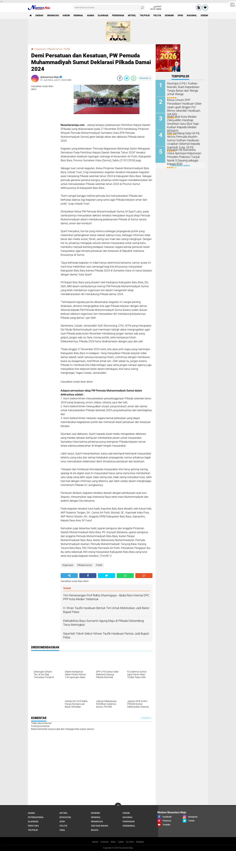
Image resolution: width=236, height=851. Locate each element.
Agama (90, 15)
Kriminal (78, 15)
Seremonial (207, 15)
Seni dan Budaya (99, 825)
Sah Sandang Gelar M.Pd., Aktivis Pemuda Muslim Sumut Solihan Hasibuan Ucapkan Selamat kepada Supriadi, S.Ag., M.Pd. (182, 139)
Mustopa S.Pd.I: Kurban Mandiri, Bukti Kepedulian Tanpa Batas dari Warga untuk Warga (184, 88)
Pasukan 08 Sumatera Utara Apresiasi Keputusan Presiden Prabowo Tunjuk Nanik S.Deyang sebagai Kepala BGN (184, 154)
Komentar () (145, 78)
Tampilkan (146, 718)
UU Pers (130, 842)
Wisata (94, 830)
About (95, 842)
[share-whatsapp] (133, 78)
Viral (62, 830)
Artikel (132, 15)
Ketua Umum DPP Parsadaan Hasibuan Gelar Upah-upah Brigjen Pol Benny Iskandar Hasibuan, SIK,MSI (184, 104)
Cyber (121, 842)
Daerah (39, 15)
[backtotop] (118, 806)
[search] (109, 7)
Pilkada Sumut (54, 49)
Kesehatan (65, 817)
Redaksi (140, 842)
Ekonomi (169, 15)
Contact (104, 842)
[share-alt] (69, 575)
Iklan (113, 842)
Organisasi (53, 15)
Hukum (66, 15)
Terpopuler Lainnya (180, 165)
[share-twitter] (126, 78)
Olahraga (103, 15)
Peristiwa (33, 825)
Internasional (36, 817)
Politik (157, 15)
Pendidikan (118, 15)
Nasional (192, 15)
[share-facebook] (119, 78)
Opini (180, 15)
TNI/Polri (145, 15)
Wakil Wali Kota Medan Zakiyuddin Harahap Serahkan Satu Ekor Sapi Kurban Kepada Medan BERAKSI (184, 121)
